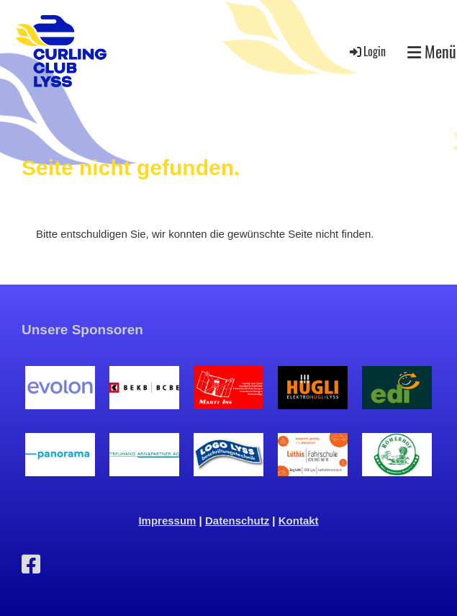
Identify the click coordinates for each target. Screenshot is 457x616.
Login (367, 51)
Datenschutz (237, 520)
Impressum (167, 520)
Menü (431, 51)
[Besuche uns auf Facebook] (31, 564)
